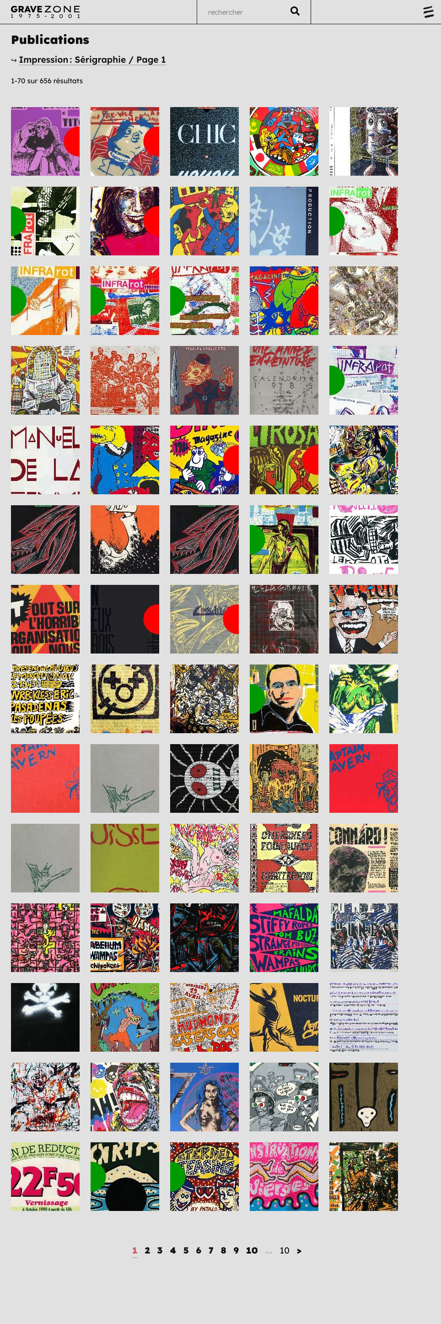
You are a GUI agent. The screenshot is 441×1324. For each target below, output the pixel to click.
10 (252, 1250)
